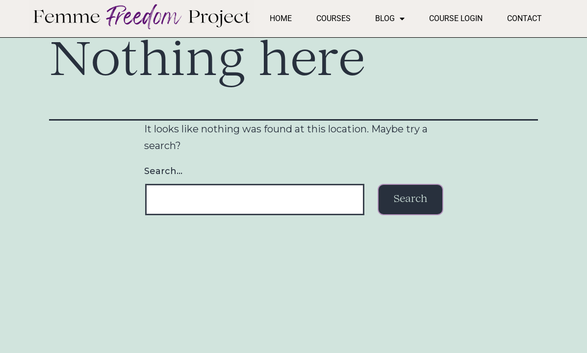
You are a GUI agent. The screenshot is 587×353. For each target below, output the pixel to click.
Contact (524, 18)
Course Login (456, 18)
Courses (333, 18)
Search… (163, 171)
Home (281, 18)
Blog (390, 19)
